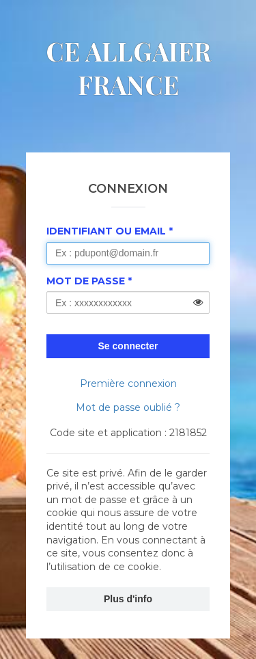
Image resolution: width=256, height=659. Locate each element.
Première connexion (128, 383)
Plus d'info (128, 598)
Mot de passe (85, 281)
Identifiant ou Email (106, 231)
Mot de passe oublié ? (128, 407)
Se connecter (128, 345)
